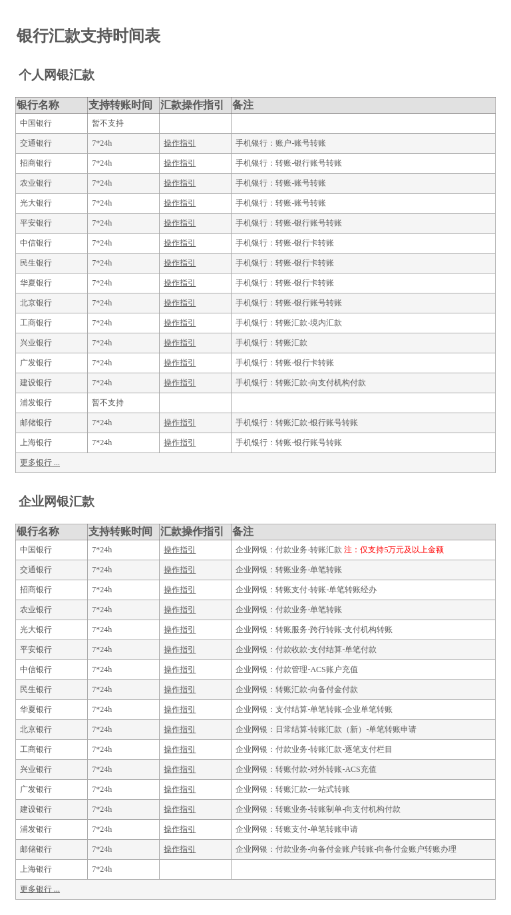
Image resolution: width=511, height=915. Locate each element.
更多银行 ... (40, 462)
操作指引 (180, 143)
